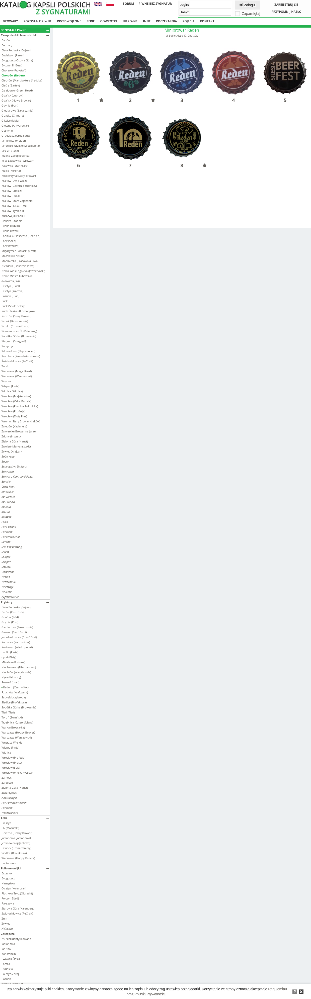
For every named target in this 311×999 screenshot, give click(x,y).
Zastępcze (25, 934)
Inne (146, 21)
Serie (91, 21)
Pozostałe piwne (38, 21)
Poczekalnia (166, 21)
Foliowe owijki (25, 868)
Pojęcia (189, 21)
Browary (10, 21)
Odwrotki (108, 21)
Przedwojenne (69, 21)
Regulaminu (277, 989)
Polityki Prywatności (150, 994)
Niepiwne (129, 21)
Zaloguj (248, 5)
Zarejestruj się (286, 5)
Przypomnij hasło (286, 12)
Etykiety (25, 602)
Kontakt (207, 21)
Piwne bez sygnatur (155, 4)
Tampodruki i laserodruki (25, 35)
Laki (25, 818)
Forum (128, 4)
